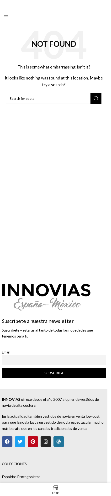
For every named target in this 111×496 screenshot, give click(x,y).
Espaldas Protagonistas (21, 476)
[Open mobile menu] (6, 16)
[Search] (53, 98)
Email (6, 352)
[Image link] (46, 294)
